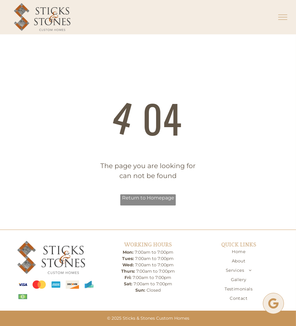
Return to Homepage (148, 198)
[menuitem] (238, 253)
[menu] (283, 17)
